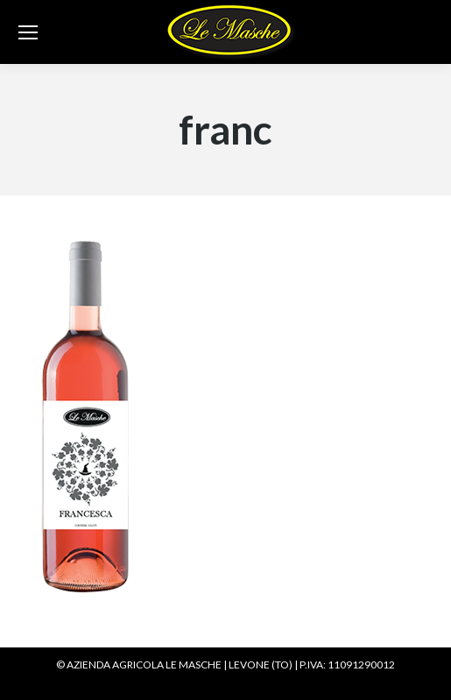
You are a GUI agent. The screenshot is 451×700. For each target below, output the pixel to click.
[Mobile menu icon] (28, 32)
